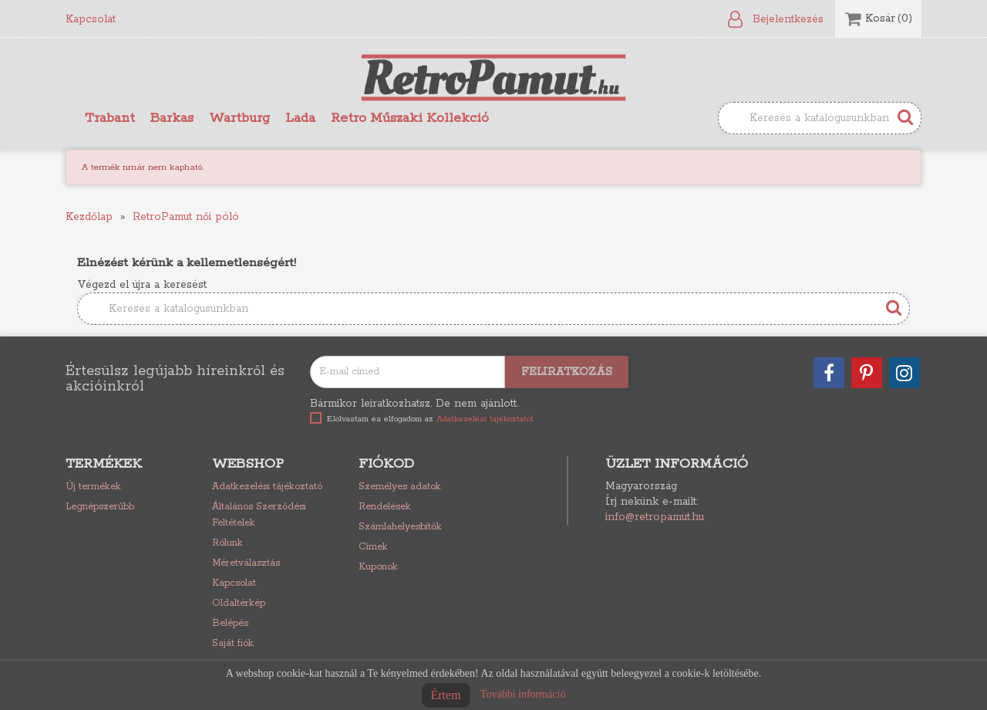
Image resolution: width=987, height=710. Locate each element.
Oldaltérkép (238, 603)
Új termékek (93, 486)
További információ (523, 694)
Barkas (172, 118)
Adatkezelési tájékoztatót (485, 419)
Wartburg (239, 118)
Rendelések (385, 506)
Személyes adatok (400, 486)
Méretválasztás (246, 563)
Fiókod (386, 463)
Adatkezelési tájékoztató (267, 486)
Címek (373, 546)
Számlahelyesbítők (400, 526)
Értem (446, 695)
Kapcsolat (91, 19)
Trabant (110, 118)
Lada (300, 118)
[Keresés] (819, 118)
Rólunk (227, 542)
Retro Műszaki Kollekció (410, 118)
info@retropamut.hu (654, 517)
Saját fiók (233, 643)
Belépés (230, 623)
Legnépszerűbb (100, 506)
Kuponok (378, 566)
